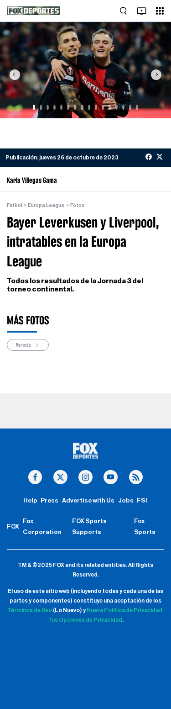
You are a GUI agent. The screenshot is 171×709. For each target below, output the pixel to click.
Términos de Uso (29, 610)
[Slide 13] (116, 107)
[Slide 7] (75, 107)
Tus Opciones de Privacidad (85, 620)
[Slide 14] (123, 107)
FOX (13, 527)
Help (30, 500)
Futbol (14, 205)
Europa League (46, 205)
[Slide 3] (48, 107)
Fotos (77, 205)
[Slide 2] (41, 107)
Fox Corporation (42, 526)
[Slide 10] (96, 107)
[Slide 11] (103, 107)
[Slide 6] (68, 107)
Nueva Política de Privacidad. (125, 610)
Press (49, 500)
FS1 (142, 500)
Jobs (126, 500)
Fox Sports (144, 526)
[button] (14, 74)
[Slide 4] (54, 107)
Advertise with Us (88, 500)
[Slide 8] (82, 107)
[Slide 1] (34, 107)
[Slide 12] (110, 107)
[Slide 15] (130, 107)
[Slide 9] (89, 107)
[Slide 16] (137, 107)
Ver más (28, 345)
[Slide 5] (61, 107)
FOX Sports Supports (89, 526)
